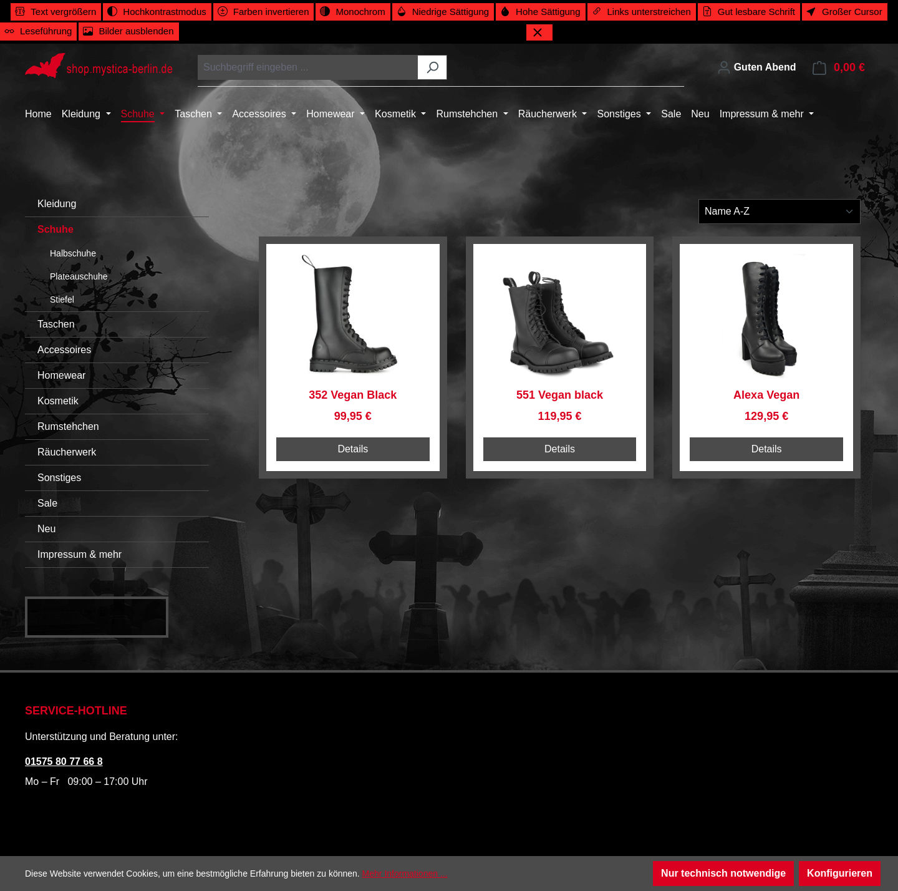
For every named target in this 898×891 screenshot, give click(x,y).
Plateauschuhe (79, 276)
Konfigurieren (839, 873)
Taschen (56, 324)
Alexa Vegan (766, 395)
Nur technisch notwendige (723, 873)
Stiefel (62, 299)
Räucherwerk (66, 452)
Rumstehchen (68, 426)
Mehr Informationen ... (405, 874)
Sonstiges (59, 477)
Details (352, 449)
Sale (47, 503)
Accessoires (64, 349)
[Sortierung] (779, 211)
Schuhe (55, 229)
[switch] (56, 12)
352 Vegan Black (353, 395)
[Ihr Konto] (756, 67)
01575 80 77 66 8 (64, 761)
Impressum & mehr (79, 554)
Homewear (61, 375)
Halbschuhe (73, 253)
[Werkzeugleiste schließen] (539, 32)
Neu (46, 528)
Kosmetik (58, 401)
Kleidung (56, 203)
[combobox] (308, 67)
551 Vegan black (559, 395)
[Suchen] (432, 67)
